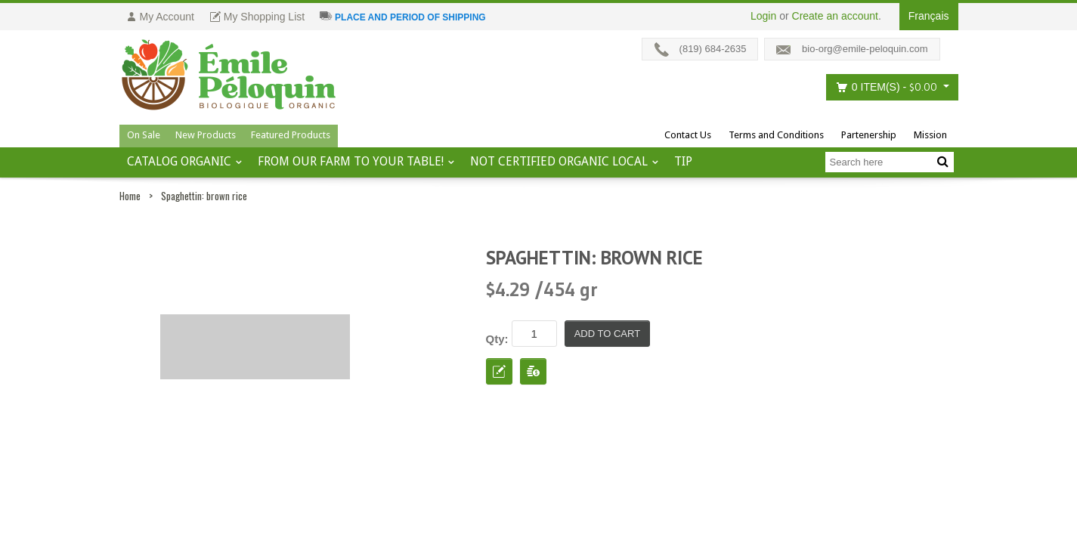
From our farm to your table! (351, 161)
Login (763, 16)
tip (683, 161)
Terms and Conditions (776, 135)
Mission (930, 135)
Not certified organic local (559, 161)
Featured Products (290, 135)
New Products (205, 135)
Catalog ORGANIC (179, 161)
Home (130, 195)
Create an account (835, 16)
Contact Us (687, 135)
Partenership (868, 135)
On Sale (143, 135)
